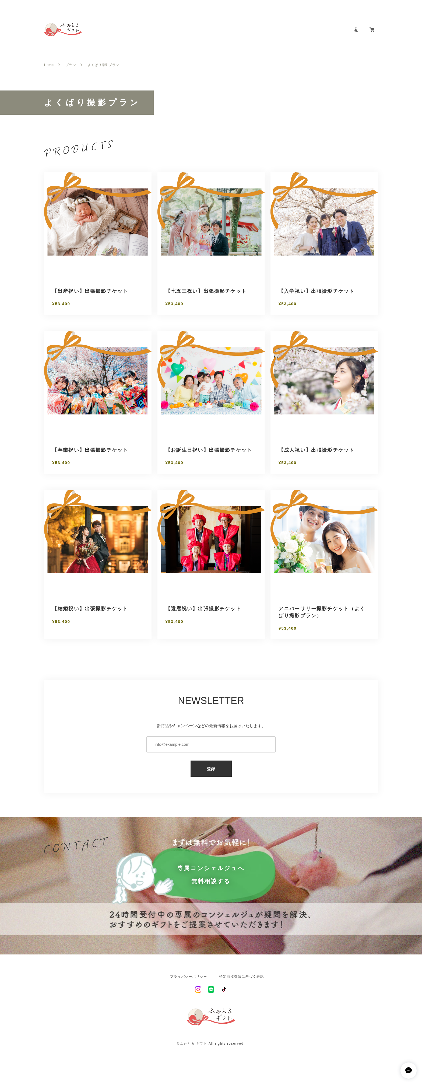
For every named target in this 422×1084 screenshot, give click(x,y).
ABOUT (269, 30)
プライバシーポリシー (188, 976)
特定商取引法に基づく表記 (241, 976)
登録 (211, 768)
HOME (247, 30)
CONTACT (331, 30)
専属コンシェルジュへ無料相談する (211, 874)
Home (49, 65)
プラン (70, 65)
